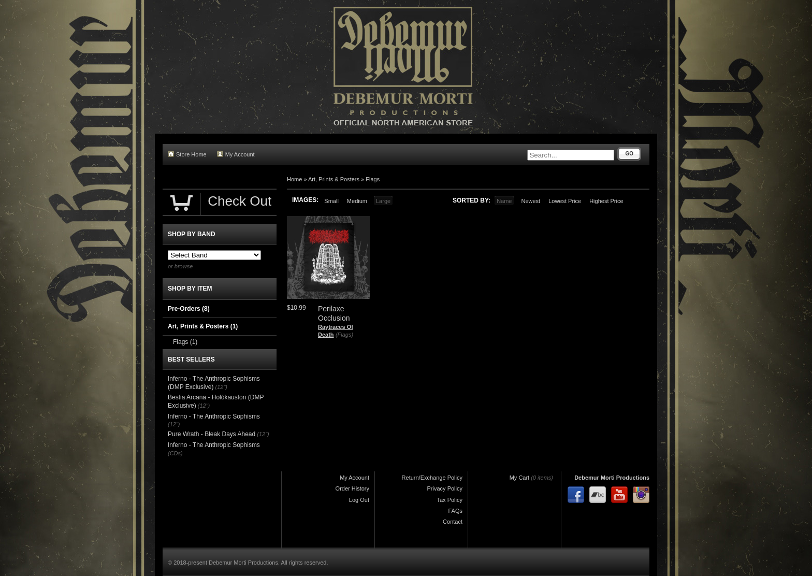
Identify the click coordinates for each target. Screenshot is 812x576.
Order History (352, 488)
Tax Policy (449, 500)
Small (331, 201)
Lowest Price (564, 201)
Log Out (359, 500)
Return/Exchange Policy (432, 477)
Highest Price (606, 201)
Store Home (187, 154)
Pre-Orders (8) (189, 308)
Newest (530, 201)
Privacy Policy (444, 488)
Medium (357, 201)
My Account (236, 154)
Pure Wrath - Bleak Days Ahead (211, 434)
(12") (221, 387)
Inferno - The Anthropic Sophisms (214, 416)
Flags (373, 179)
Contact (452, 522)
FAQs (455, 511)
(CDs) (175, 453)
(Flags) (344, 335)
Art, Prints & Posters (333, 179)
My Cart (520, 477)
